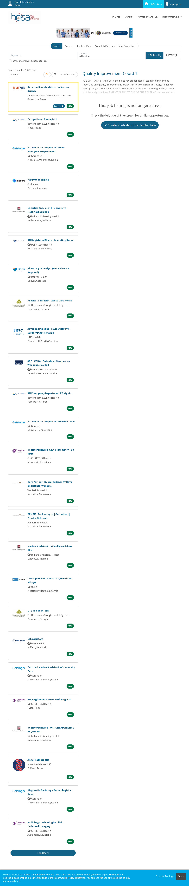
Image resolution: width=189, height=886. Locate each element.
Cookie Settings (165, 876)
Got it (181, 876)
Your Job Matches (105, 46)
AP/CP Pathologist (38, 759)
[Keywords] (43, 55)
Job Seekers (153, 4)
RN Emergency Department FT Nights (49, 393)
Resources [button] (170, 16)
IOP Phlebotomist (38, 179)
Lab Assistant (35, 638)
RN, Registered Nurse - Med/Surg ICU (49, 699)
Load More (43, 852)
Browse (68, 46)
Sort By (14, 74)
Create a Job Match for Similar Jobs (130, 125)
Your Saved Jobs (127, 46)
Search (56, 46)
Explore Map (84, 46)
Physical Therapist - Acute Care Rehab (49, 300)
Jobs (129, 16)
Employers (173, 4)
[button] (171, 55)
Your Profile (147, 16)
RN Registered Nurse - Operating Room (50, 240)
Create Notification (64, 74)
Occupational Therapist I (42, 119)
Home (116, 16)
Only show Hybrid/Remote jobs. (30, 60)
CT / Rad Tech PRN (38, 610)
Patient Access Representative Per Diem (51, 421)
